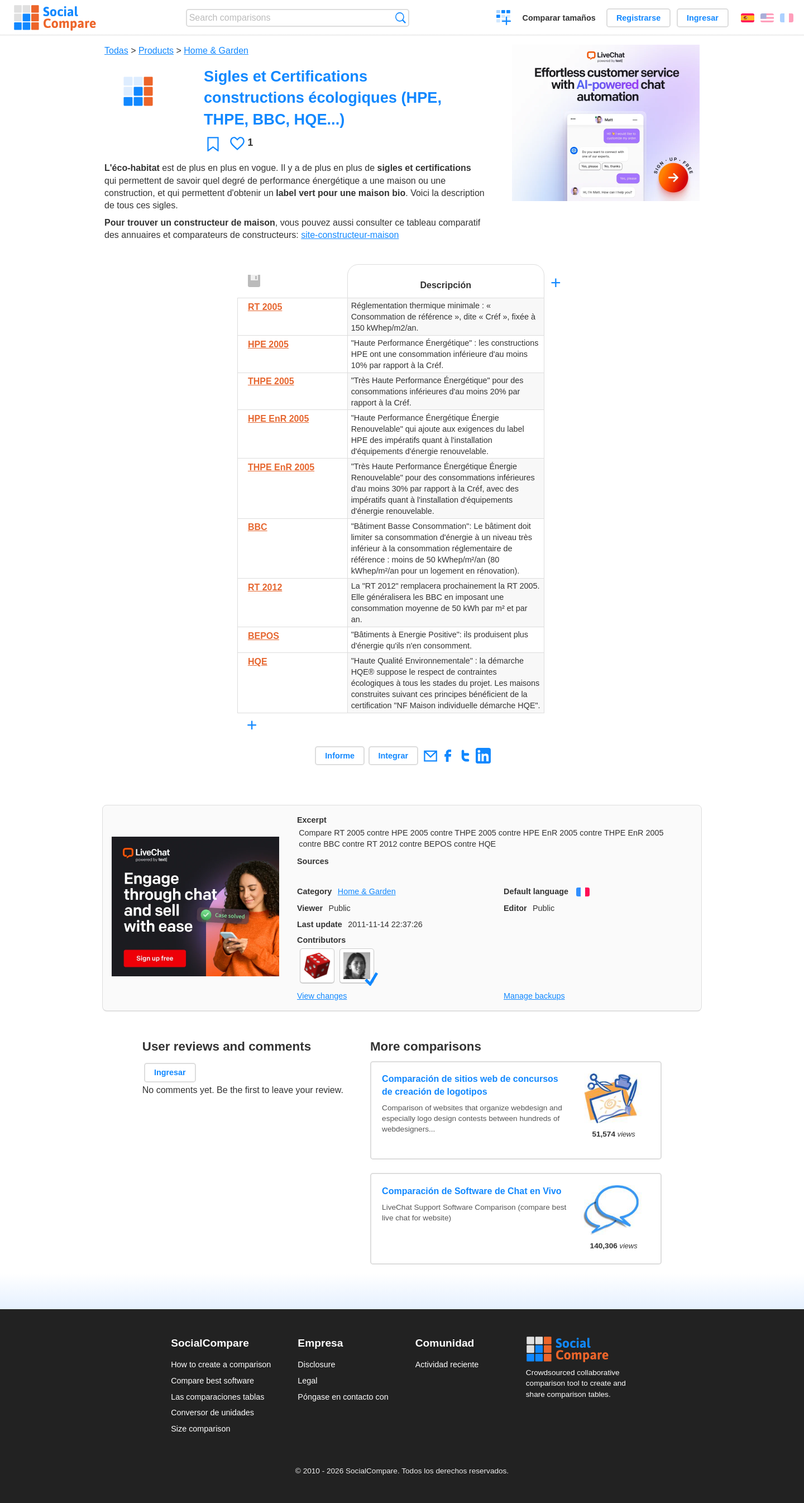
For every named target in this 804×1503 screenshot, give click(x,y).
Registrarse (638, 17)
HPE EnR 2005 (278, 418)
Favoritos (213, 143)
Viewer (310, 908)
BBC (257, 527)
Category (314, 891)
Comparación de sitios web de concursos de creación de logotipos (470, 1085)
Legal (307, 1380)
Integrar (394, 755)
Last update (319, 924)
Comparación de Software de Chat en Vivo (472, 1191)
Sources (313, 861)
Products (156, 50)
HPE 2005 (268, 344)
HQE (257, 661)
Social (579, 1349)
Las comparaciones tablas (217, 1396)
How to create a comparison (221, 1364)
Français (786, 17)
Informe (340, 755)
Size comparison (200, 1428)
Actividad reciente (447, 1364)
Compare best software (212, 1380)
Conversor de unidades (212, 1412)
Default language (536, 891)
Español (747, 17)
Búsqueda (400, 17)
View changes (322, 995)
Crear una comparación (503, 19)
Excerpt (312, 819)
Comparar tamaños (559, 17)
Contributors (321, 940)
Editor (515, 908)
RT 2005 (265, 307)
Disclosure (316, 1364)
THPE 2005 (271, 381)
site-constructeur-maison (350, 235)
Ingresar (703, 17)
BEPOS (263, 636)
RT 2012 (265, 587)
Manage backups (534, 995)
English (767, 17)
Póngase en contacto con (343, 1396)
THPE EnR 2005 (281, 467)
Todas (116, 50)
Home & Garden (216, 50)
